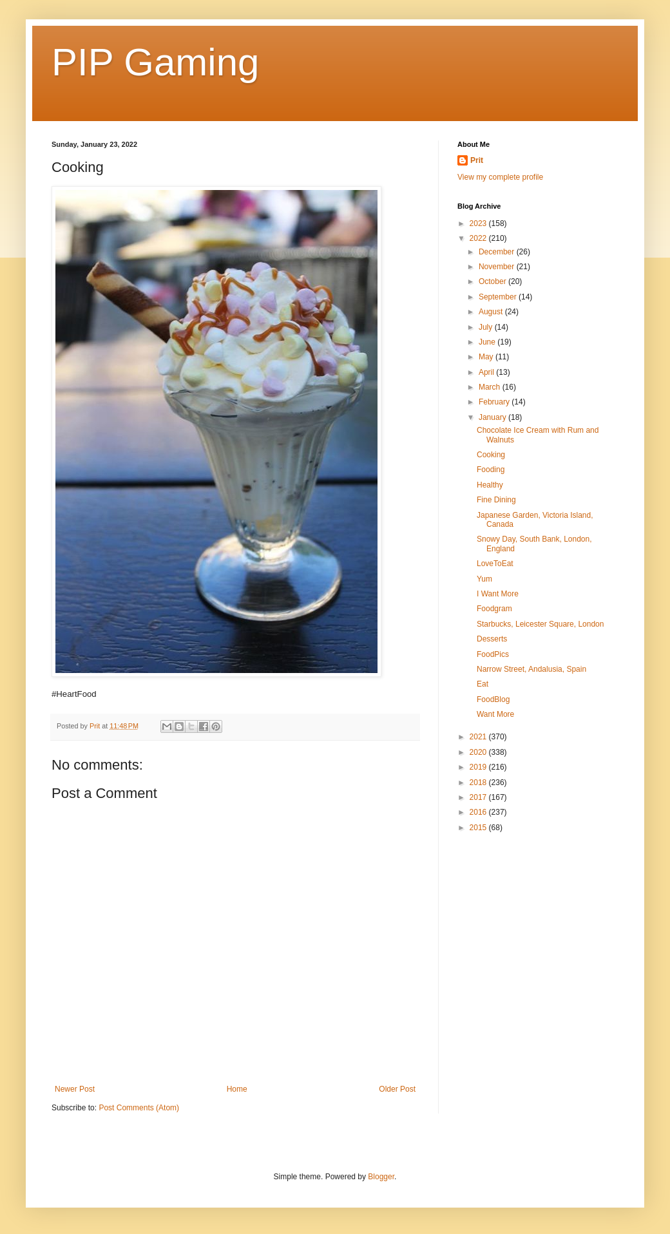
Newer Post (75, 1089)
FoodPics (493, 654)
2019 (479, 767)
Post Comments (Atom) (139, 1107)
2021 (479, 736)
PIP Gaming (155, 62)
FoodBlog (493, 699)
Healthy (490, 484)
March (491, 387)
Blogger (381, 1176)
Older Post (397, 1089)
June (488, 341)
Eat (482, 683)
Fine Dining (496, 499)
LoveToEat (495, 563)
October (493, 281)
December (498, 251)
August (492, 311)
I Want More (498, 593)
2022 (479, 238)
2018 (479, 782)
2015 (479, 827)
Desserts (492, 638)
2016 (479, 812)
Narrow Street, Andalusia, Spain (531, 669)
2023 (479, 223)
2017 (479, 797)
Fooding (490, 469)
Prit (476, 160)
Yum (484, 579)
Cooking (491, 454)
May (487, 356)
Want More (495, 714)
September (499, 296)
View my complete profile (500, 177)
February (495, 401)
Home (237, 1089)
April (487, 372)
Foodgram (494, 608)
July (487, 327)
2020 (479, 752)
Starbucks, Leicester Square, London (540, 624)
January (493, 417)
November (498, 266)
